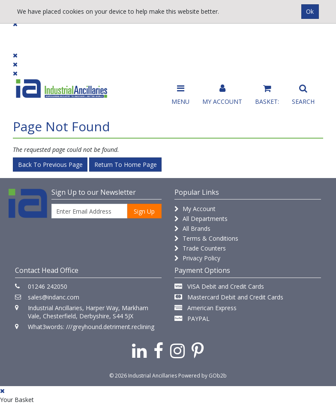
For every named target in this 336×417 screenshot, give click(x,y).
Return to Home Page (125, 164)
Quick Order (303, 39)
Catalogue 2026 (249, 39)
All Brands (192, 228)
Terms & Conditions (206, 238)
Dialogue (71, 35)
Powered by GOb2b (202, 375)
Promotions (196, 35)
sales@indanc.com (53, 297)
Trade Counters (200, 248)
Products (29, 35)
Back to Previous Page (50, 164)
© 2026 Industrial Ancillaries (143, 375)
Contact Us (148, 35)
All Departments (201, 219)
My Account (195, 209)
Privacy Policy (197, 258)
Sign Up (144, 211)
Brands (108, 35)
